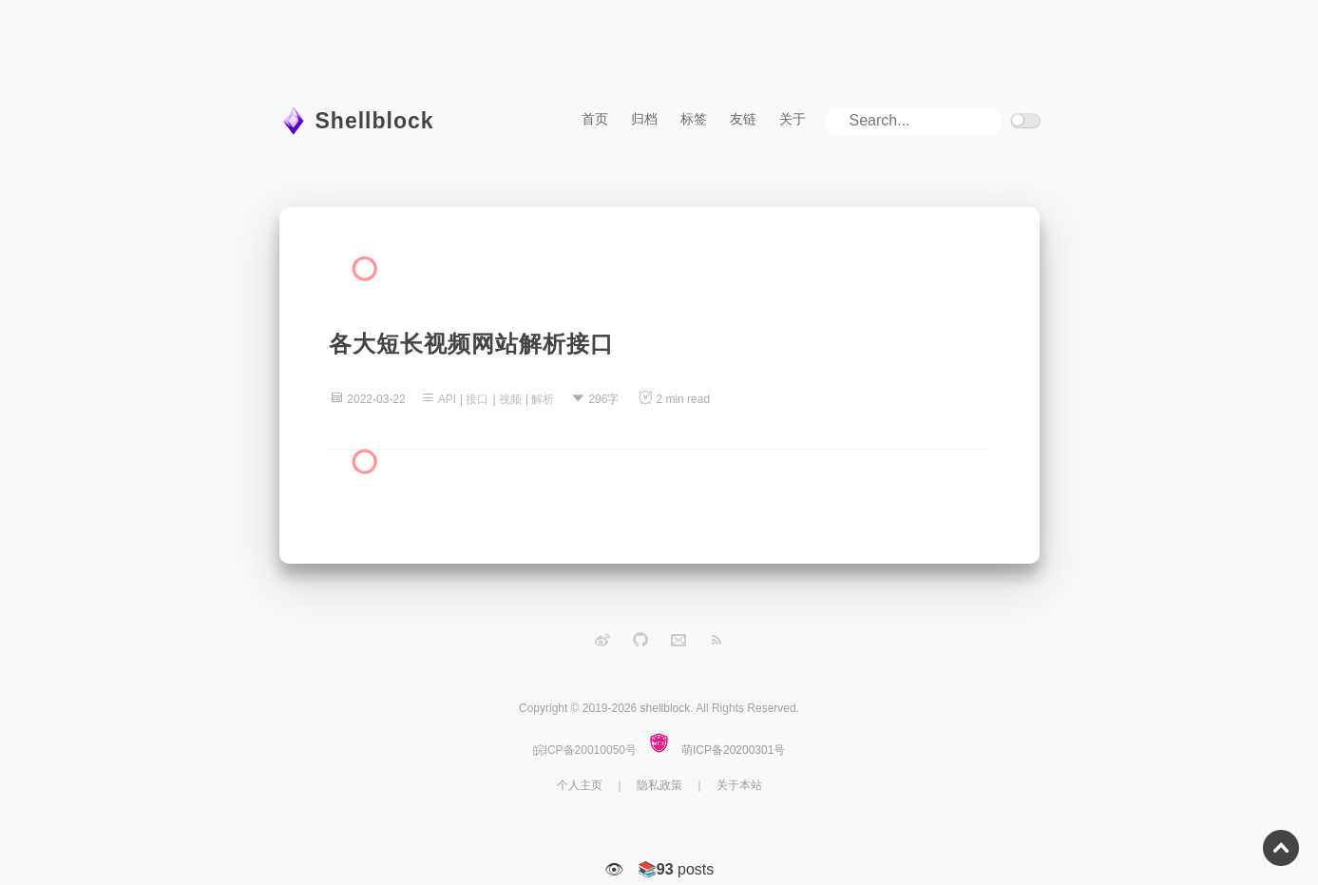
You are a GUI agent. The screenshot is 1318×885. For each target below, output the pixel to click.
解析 (542, 399)
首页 (595, 118)
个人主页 (579, 785)
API (447, 399)
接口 (477, 399)
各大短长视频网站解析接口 (471, 343)
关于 (792, 118)
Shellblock (374, 120)
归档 (644, 118)
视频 (510, 399)
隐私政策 (659, 785)
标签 (693, 118)
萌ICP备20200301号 (733, 750)
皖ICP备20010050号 (585, 750)
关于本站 (739, 785)
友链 (743, 118)
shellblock (665, 708)
